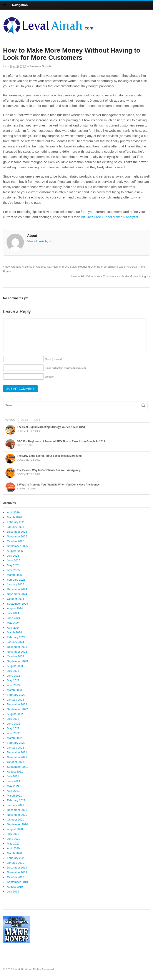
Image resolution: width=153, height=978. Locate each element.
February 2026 (16, 522)
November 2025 (17, 536)
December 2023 (17, 646)
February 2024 (16, 637)
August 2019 (15, 886)
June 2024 (13, 618)
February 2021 (16, 800)
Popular (11, 419)
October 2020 (15, 819)
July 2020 (13, 834)
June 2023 (13, 675)
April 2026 (13, 512)
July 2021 (13, 776)
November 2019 (17, 872)
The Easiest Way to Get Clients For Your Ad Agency (49, 470)
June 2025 (13, 560)
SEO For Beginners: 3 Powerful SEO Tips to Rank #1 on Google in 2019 (61, 441)
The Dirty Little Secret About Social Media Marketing (49, 455)
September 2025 (17, 546)
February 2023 (16, 694)
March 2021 (14, 795)
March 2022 (14, 738)
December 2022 (17, 704)
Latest (25, 419)
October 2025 (15, 541)
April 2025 (13, 570)
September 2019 (17, 882)
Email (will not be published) (65, 368)
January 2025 (15, 584)
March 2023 (14, 690)
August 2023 (15, 666)
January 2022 (15, 747)
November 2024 (17, 594)
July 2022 (13, 718)
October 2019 (15, 877)
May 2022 (13, 728)
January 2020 (15, 862)
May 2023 (13, 680)
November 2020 (17, 814)
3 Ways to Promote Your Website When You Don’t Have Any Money (58, 484)
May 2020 (13, 843)
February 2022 (16, 742)
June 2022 (13, 723)
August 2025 (15, 550)
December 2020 (17, 810)
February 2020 (16, 858)
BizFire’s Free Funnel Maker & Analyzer (109, 217)
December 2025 (17, 531)
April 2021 (13, 790)
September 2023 (17, 661)
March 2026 (14, 517)
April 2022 (13, 733)
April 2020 (13, 848)
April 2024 (13, 627)
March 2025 (14, 574)
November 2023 (17, 651)
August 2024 (15, 608)
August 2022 (15, 714)
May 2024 (13, 622)
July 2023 (13, 670)
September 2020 (17, 824)
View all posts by (39, 241)
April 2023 (13, 685)
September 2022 (17, 709)
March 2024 (14, 632)
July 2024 (13, 613)
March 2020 (14, 853)
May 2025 (13, 565)
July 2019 (13, 891)
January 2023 (15, 699)
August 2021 (15, 771)
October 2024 (15, 598)
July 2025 (13, 555)
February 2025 (16, 579)
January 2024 (15, 642)
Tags (37, 419)
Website (49, 376)
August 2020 (15, 829)
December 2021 (17, 752)
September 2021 (17, 766)
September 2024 (17, 603)
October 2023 (15, 656)
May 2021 (13, 786)
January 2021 (15, 805)
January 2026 (15, 526)
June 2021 (13, 781)
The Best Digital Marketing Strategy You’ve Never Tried (51, 427)
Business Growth (40, 66)
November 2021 (17, 757)
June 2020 (13, 838)
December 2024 (17, 589)
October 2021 (15, 762)
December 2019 (17, 867)
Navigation (20, 5)
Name (53, 359)
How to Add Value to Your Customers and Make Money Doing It (110, 276)
